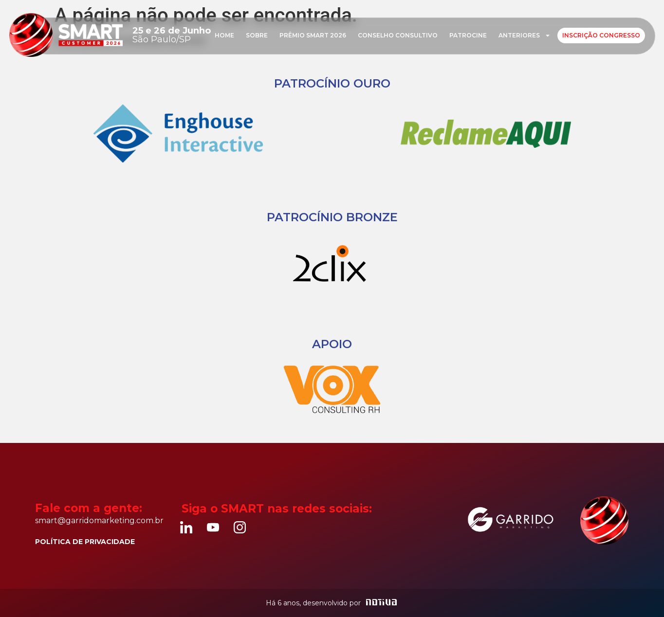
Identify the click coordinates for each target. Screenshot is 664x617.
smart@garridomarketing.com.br (99, 520)
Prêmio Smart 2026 (312, 35)
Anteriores (524, 35)
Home (224, 35)
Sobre (257, 35)
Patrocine (468, 35)
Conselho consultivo (398, 35)
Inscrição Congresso (601, 35)
